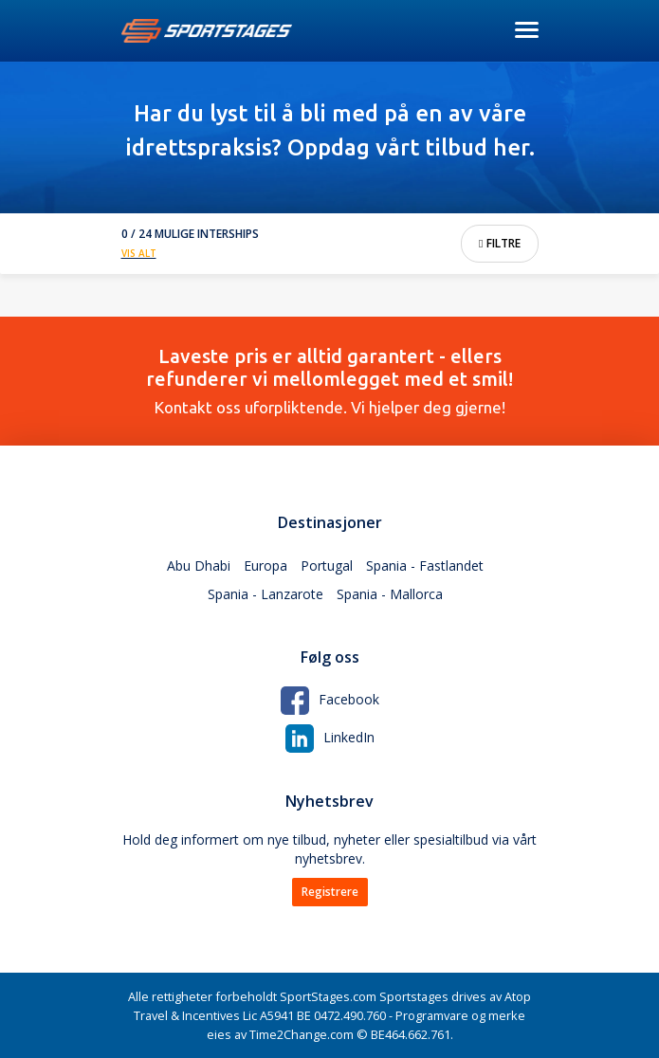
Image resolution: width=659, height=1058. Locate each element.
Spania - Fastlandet (425, 565)
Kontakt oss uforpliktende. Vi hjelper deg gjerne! (330, 380)
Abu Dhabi (198, 565)
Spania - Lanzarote (265, 594)
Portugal (327, 565)
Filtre (499, 243)
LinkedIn (330, 737)
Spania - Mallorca (390, 594)
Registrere (330, 892)
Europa (265, 565)
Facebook (330, 699)
